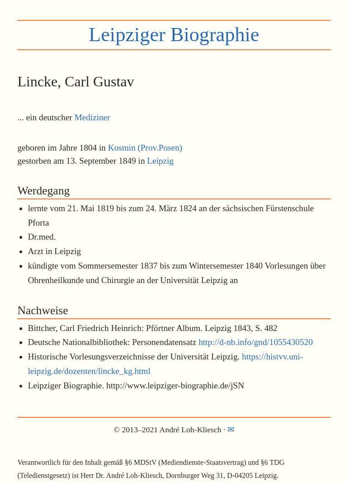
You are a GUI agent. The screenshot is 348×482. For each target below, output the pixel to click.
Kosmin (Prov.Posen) (145, 147)
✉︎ (230, 429)
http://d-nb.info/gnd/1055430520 (255, 342)
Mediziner (92, 117)
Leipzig (160, 160)
